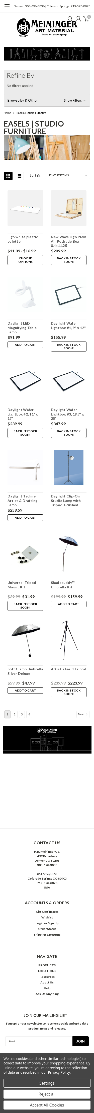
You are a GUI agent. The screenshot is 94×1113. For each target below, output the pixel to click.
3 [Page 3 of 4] (22, 714)
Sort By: (35, 175)
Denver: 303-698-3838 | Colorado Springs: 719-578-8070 (52, 6)
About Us (47, 982)
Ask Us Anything (47, 994)
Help (47, 988)
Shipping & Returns (47, 934)
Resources (47, 976)
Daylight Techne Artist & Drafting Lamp (22, 500)
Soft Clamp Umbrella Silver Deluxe (25, 671)
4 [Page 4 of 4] (29, 714)
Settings (47, 1083)
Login (39, 923)
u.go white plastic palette (23, 239)
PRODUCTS (47, 965)
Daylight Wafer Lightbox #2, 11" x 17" (23, 414)
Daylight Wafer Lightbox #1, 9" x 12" (68, 325)
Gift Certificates (47, 911)
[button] (47, 100)
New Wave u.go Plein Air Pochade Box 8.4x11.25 (68, 241)
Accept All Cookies (47, 1105)
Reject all (47, 1094)
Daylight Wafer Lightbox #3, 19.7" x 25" (67, 414)
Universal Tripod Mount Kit (22, 584)
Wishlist (47, 917)
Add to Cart (25, 345)
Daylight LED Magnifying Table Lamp (22, 327)
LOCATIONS (47, 971)
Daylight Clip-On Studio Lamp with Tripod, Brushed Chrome (66, 500)
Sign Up (53, 923)
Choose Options (25, 260)
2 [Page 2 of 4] (15, 714)
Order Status (47, 929)
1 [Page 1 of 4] (7, 714)
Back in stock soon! (68, 260)
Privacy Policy (59, 1072)
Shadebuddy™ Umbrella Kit (63, 584)
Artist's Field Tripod (68, 669)
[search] (69, 18)
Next (83, 714)
